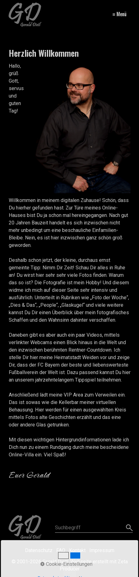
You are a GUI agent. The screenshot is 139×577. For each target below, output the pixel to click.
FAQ (60, 550)
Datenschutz (38, 550)
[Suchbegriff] (94, 528)
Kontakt (77, 550)
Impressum (101, 550)
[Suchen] (128, 528)
